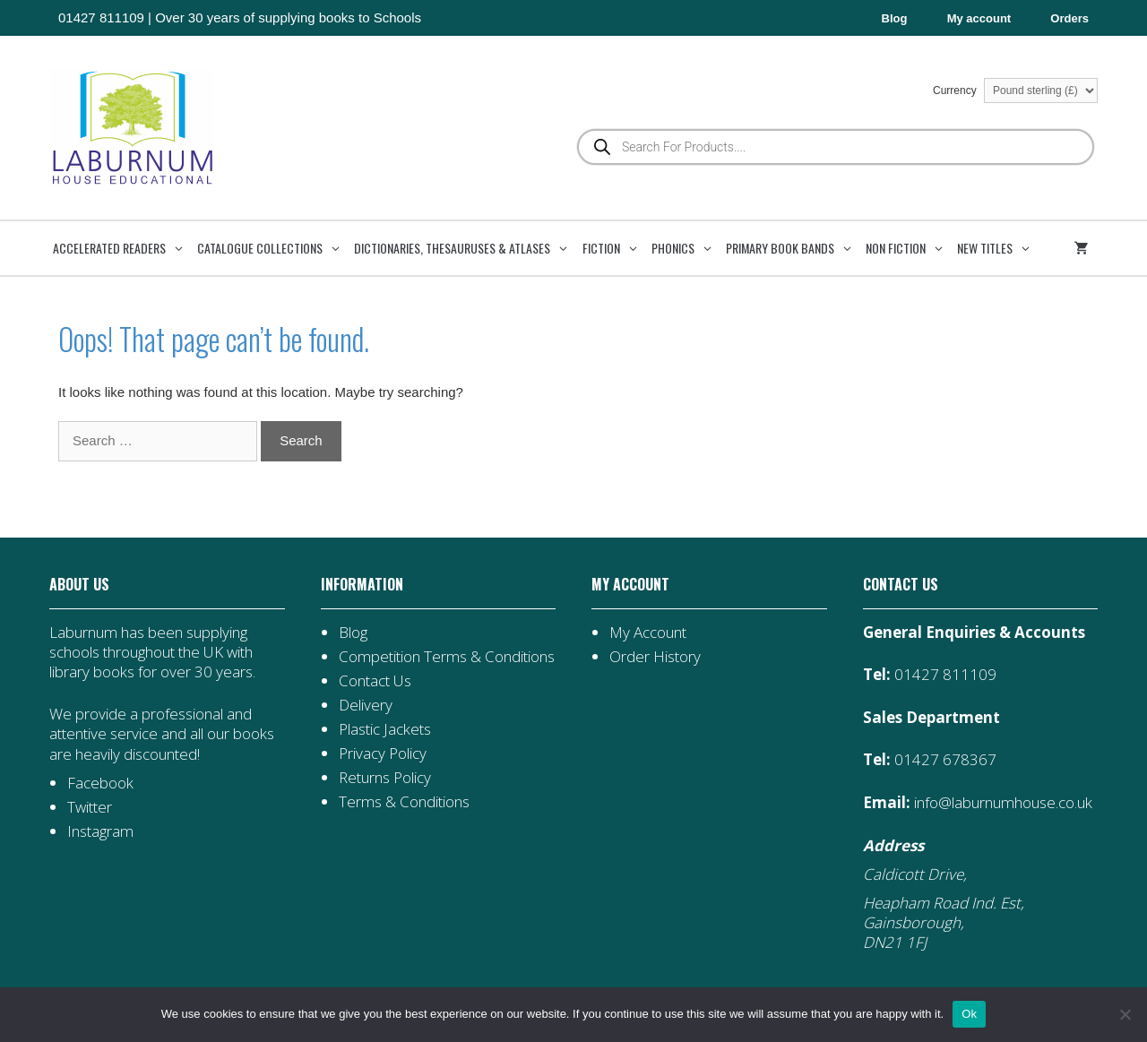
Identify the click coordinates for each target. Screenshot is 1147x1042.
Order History (655, 656)
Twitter (89, 807)
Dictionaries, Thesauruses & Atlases (466, 248)
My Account (647, 632)
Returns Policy (385, 777)
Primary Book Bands (794, 248)
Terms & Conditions (404, 801)
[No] (1125, 1014)
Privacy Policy (383, 753)
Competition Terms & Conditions (447, 656)
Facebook (100, 782)
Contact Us (375, 680)
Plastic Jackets (385, 729)
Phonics (686, 248)
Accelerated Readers (123, 248)
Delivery (365, 704)
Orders (1069, 18)
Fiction (615, 248)
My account (979, 18)
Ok (969, 1013)
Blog (895, 18)
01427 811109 (101, 17)
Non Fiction (909, 248)
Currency (1015, 90)
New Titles (998, 248)
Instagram (100, 831)
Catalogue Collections (273, 248)
